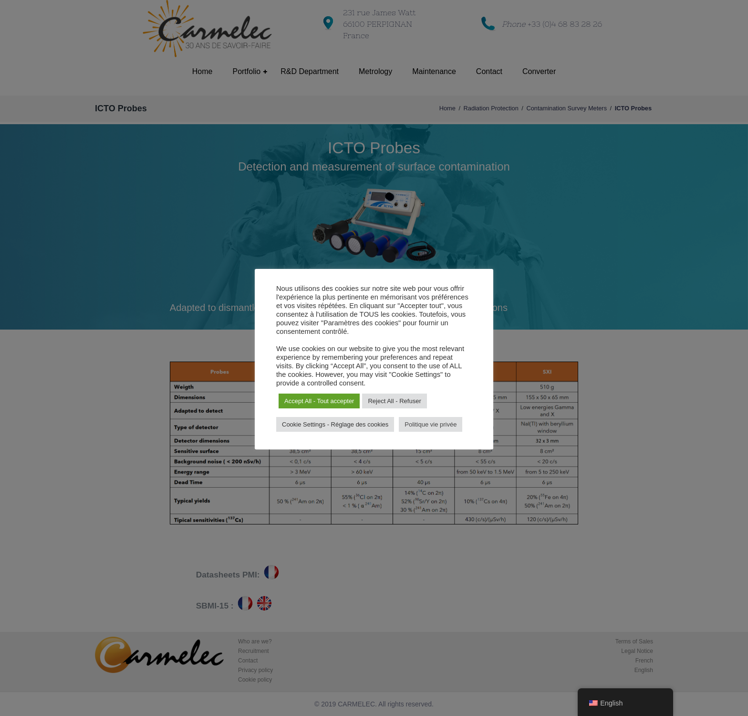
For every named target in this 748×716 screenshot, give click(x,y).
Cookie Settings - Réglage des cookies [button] (335, 424)
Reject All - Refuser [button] (394, 401)
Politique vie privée (431, 424)
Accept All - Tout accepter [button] (319, 401)
